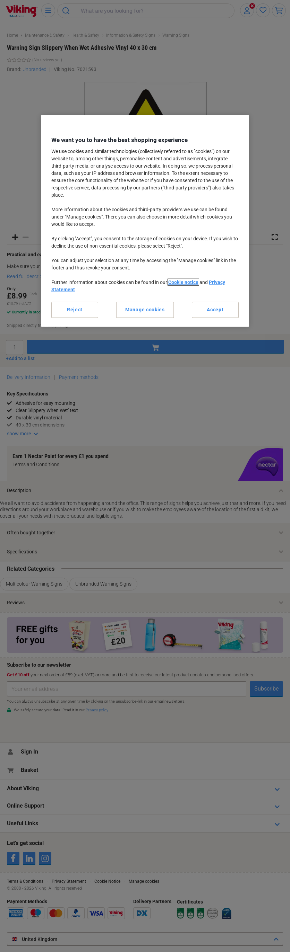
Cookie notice (183, 282)
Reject (75, 309)
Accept (215, 309)
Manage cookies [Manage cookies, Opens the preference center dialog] (145, 309)
